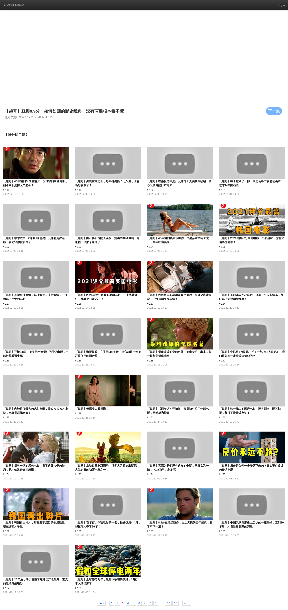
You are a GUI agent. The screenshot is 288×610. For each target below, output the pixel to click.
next (186, 603)
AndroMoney (13, 5)
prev (101, 603)
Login (281, 5)
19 (175, 603)
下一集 (274, 111)
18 (168, 603)
